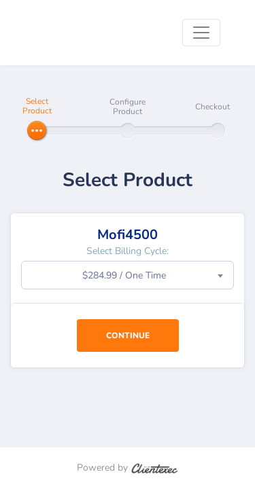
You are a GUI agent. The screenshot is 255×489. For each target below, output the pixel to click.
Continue (128, 335)
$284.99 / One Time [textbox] (124, 275)
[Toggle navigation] (201, 32)
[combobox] (127, 275)
